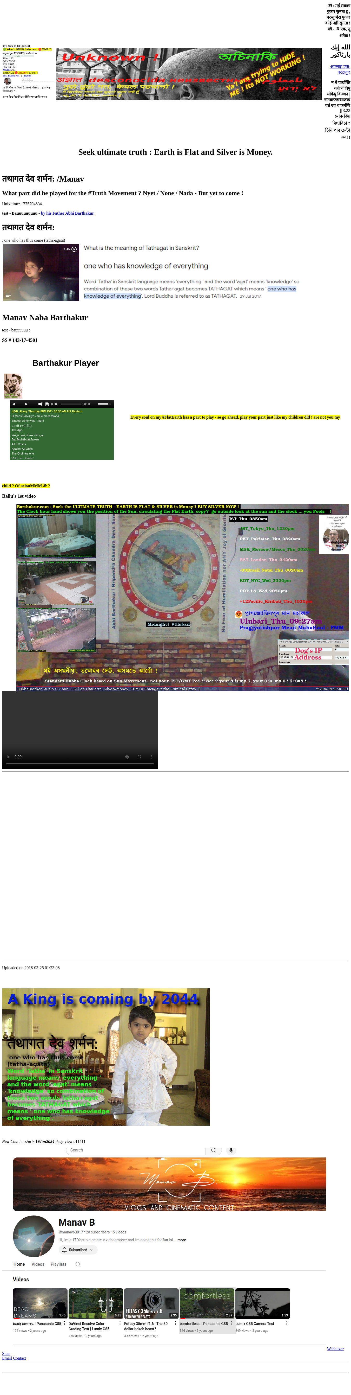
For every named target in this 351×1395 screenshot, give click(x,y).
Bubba (27, 75)
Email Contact (14, 1358)
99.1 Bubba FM (11, 75)
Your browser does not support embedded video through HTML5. (80, 730)
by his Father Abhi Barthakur (67, 213)
